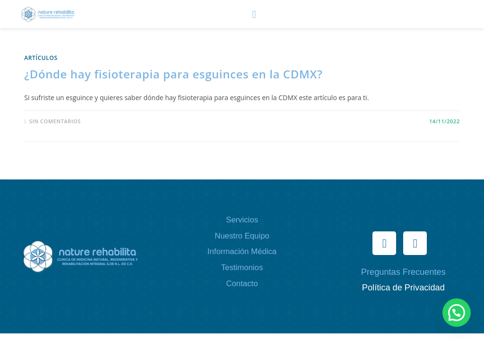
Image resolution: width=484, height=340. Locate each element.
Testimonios (242, 267)
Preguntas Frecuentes (403, 272)
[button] (254, 14)
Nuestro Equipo (242, 235)
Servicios (242, 219)
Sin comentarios (55, 121)
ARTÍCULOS (41, 58)
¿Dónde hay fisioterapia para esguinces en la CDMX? (173, 74)
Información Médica (242, 251)
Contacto (242, 283)
